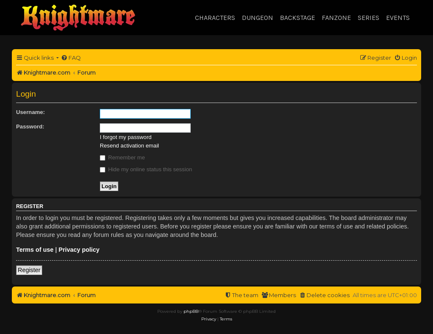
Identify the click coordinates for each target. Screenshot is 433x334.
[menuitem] (71, 58)
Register (29, 270)
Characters (215, 18)
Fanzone (336, 18)
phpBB (191, 311)
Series (368, 18)
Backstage (297, 18)
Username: (30, 112)
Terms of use (35, 249)
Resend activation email (129, 145)
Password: (30, 126)
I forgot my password (125, 137)
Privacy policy (79, 249)
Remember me (122, 157)
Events (398, 18)
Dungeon (257, 18)
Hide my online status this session (146, 169)
